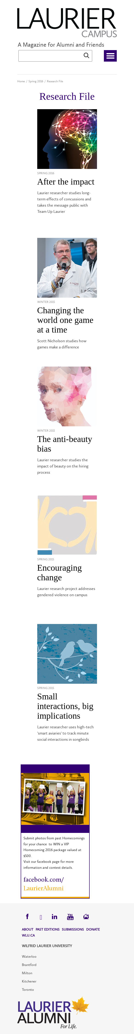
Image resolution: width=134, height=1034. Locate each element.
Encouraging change (59, 572)
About (27, 929)
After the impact (65, 181)
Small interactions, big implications (65, 706)
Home (21, 81)
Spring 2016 (36, 81)
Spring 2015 (45, 559)
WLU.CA (28, 935)
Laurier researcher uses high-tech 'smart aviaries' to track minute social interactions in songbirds (65, 733)
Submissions (73, 929)
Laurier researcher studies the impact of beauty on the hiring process (62, 466)
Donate (93, 929)
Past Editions (48, 929)
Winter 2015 (46, 302)
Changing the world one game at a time (65, 319)
